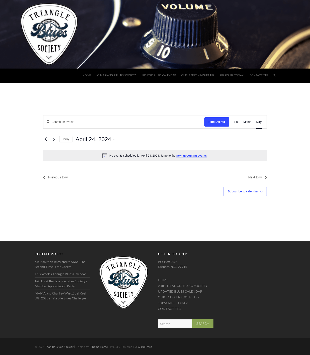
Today (66, 139)
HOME (87, 75)
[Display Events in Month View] (247, 121)
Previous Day (55, 177)
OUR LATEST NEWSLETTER (197, 75)
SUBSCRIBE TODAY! (232, 75)
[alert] (155, 155)
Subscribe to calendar (243, 191)
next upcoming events (191, 155)
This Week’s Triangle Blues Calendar (60, 274)
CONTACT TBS (258, 75)
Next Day (257, 177)
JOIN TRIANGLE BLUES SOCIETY (116, 75)
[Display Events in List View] (236, 121)
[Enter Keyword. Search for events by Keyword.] (123, 121)
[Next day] (53, 139)
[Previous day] (45, 139)
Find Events (217, 121)
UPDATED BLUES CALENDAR (158, 75)
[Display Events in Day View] (259, 121)
